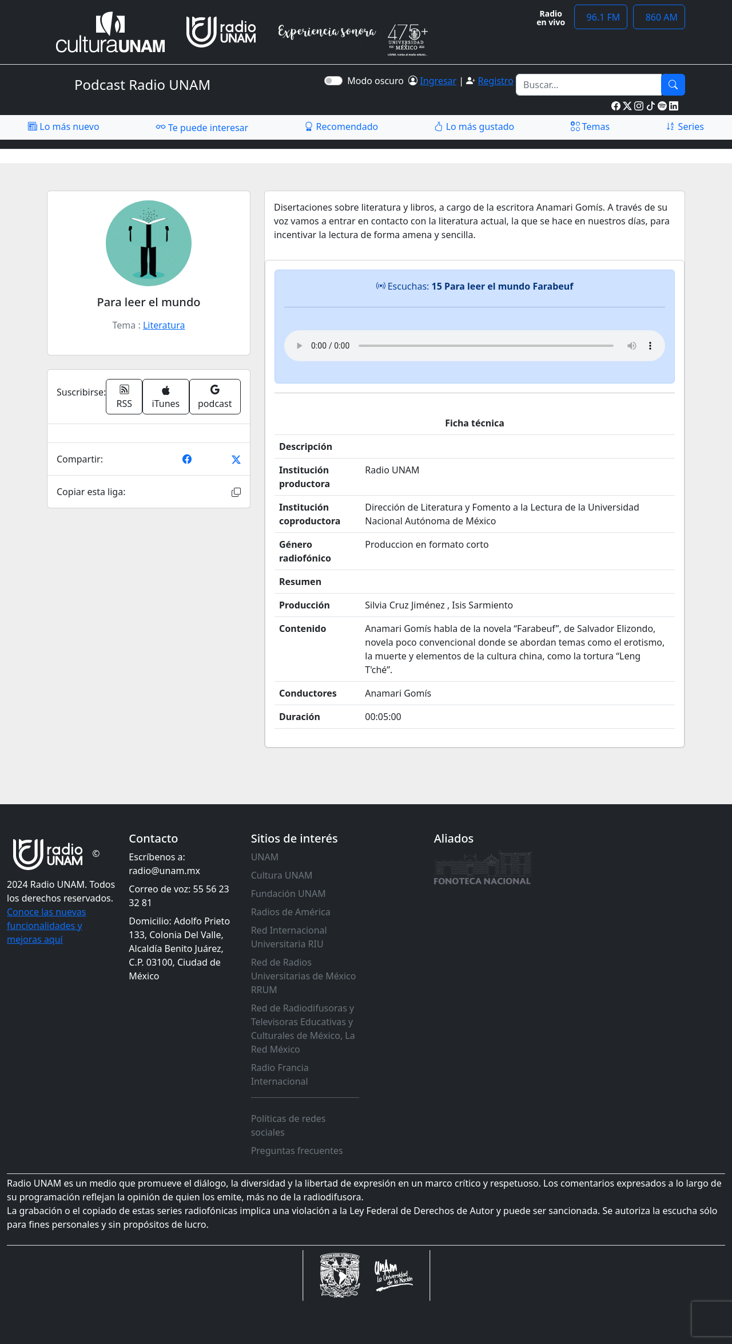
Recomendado (341, 126)
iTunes (166, 397)
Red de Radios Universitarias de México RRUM (303, 976)
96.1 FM (601, 17)
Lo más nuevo (63, 126)
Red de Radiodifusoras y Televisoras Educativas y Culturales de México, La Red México (303, 1029)
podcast (215, 397)
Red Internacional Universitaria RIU (289, 937)
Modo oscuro (377, 80)
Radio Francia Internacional (280, 1074)
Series (684, 126)
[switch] (333, 80)
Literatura (164, 325)
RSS (125, 397)
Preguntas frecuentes (297, 1150)
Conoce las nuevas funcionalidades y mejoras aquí (46, 926)
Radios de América (291, 912)
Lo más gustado (474, 126)
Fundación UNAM (288, 893)
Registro (495, 80)
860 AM (659, 17)
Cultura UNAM (282, 875)
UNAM (265, 857)
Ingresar (438, 80)
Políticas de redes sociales (288, 1125)
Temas (590, 126)
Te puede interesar (202, 127)
